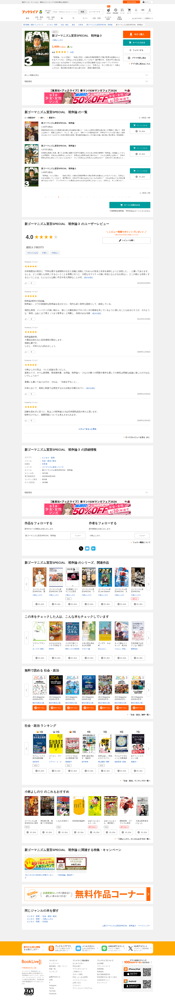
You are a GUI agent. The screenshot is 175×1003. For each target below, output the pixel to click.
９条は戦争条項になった (142, 822)
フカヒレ (118, 649)
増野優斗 (109, 762)
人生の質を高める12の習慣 (88, 644)
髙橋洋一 (134, 762)
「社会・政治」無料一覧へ (139, 715)
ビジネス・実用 (48, 458)
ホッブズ (36, 649)
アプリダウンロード (80, 969)
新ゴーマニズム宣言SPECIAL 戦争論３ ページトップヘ (126, 926)
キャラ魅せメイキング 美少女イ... (121, 645)
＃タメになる (32, 253)
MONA (51, 649)
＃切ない (55, 253)
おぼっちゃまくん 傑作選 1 (110, 822)
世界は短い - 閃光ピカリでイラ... (105, 757)
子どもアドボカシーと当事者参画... (121, 758)
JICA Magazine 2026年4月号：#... (39, 699)
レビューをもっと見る (87, 429)
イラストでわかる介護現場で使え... (71, 758)
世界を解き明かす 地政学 (88, 757)
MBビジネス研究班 (72, 649)
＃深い (44, 253)
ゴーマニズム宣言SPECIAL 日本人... (55, 591)
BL (62, 18)
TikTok (51, 988)
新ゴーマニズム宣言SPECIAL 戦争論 (57, 123)
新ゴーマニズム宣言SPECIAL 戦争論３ (58, 168)
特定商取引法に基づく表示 (107, 977)
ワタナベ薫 (86, 649)
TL (73, 18)
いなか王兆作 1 (62, 821)
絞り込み (48, 12)
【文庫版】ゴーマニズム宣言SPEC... (71, 591)
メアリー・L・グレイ (57, 762)
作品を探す (77, 966)
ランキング (53, 972)
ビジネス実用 (108, 18)
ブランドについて (103, 966)
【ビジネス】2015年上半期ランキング (39, 876)
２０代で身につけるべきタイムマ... (71, 645)
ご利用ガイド (148, 18)
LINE (51, 980)
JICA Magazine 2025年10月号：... (88, 699)
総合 (27, 18)
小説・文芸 (96, 18)
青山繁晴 (101, 762)
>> (129, 197)
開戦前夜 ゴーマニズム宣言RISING (126, 823)
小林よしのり (57, 40)
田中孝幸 (85, 762)
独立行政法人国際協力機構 (42, 703)
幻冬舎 (44, 464)
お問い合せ (77, 983)
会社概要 (100, 963)
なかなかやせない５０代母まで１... (55, 645)
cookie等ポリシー (103, 980)
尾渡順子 (68, 762)
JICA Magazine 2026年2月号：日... (56, 699)
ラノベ (85, 18)
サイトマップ (102, 983)
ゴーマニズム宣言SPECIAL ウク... (88, 591)
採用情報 (100, 969)
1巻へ (42, 118)
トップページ (54, 963)
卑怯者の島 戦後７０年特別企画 (46, 823)
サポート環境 (77, 974)
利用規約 (100, 972)
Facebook (52, 994)
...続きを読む (88, 277)
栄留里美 (118, 762)
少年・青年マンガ (39, 18)
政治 (54, 461)
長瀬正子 (125, 762)
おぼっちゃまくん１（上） (94, 822)
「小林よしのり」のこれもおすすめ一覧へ (133, 839)
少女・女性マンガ (50, 18)
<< (46, 197)
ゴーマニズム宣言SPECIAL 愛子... (39, 591)
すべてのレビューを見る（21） (137, 437)
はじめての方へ (137, 18)
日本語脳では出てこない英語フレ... (137, 645)
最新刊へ (52, 118)
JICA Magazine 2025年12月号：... (72, 699)
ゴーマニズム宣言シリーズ (52, 467)
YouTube (52, 991)
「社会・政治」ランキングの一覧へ (136, 781)
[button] (40, 604)
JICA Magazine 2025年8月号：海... (105, 699)
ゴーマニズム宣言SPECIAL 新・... (137, 591)
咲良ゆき (125, 649)
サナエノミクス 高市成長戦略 (40, 757)
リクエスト (77, 985)
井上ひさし (102, 649)
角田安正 (43, 649)
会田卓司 (36, 762)
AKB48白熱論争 (78, 821)
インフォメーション (80, 980)
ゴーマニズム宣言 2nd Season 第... (104, 591)
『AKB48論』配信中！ (65, 875)
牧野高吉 (134, 649)
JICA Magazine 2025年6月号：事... (121, 699)
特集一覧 (52, 969)
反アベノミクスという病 (137, 757)
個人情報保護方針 (103, 974)
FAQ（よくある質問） (81, 977)
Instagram (52, 985)
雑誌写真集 (119, 18)
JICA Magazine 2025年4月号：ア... (138, 699)
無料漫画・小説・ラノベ (58, 966)
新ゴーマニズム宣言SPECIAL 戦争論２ (58, 146)
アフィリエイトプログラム (82, 988)
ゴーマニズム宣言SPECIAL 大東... (121, 591)
